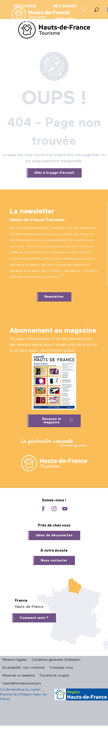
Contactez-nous (61, 667)
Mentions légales (14, 659)
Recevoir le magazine (51, 420)
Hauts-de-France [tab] (29, 607)
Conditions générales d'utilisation (56, 659)
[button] (96, 10)
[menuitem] (36, 14)
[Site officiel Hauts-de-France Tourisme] (54, 30)
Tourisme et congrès (54, 675)
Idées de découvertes (54, 535)
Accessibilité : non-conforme (23, 667)
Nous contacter (54, 560)
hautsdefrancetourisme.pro (21, 683)
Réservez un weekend (18, 675)
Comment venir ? (34, 618)
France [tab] (21, 601)
